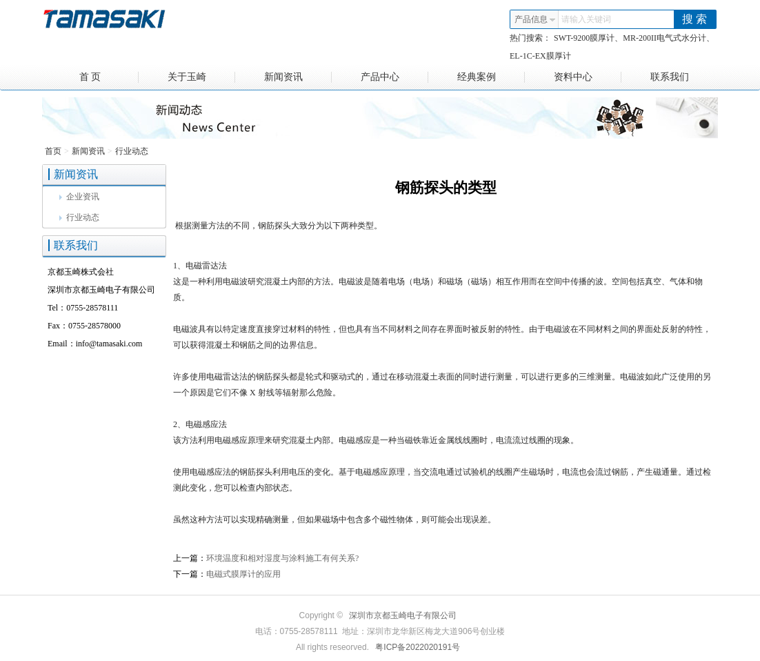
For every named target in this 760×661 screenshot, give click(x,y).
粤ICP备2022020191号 (417, 647)
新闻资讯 (298, 77)
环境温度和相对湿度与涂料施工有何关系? (282, 558)
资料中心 (588, 77)
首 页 (109, 77)
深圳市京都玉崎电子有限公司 (403, 615)
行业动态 (131, 151)
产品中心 (395, 77)
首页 (53, 151)
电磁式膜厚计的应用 (243, 574)
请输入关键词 (586, 19)
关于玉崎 (202, 77)
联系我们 (669, 77)
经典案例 (491, 77)
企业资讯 (79, 196)
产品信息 (535, 19)
